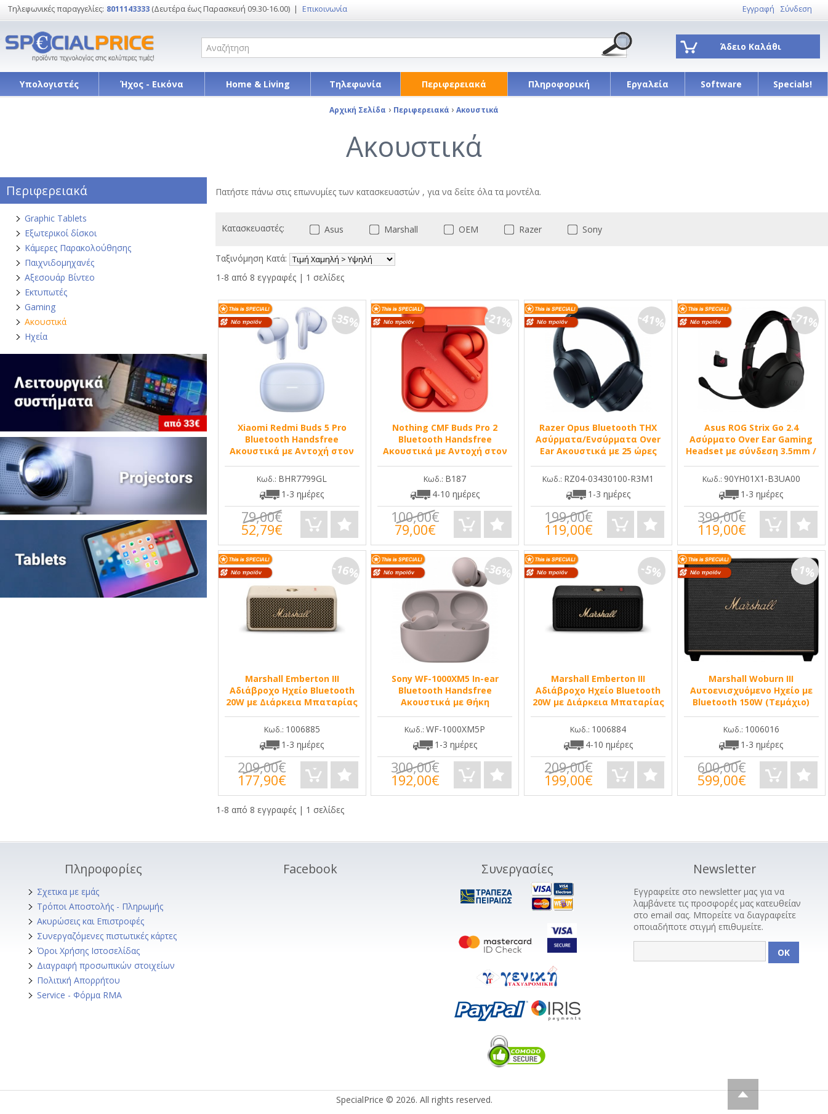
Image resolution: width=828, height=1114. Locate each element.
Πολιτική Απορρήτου (78, 980)
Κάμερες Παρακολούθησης (78, 248)
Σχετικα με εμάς (68, 891)
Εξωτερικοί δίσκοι (61, 233)
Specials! (792, 84)
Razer (520, 229)
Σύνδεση (796, 9)
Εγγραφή (758, 9)
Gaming (40, 307)
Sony (582, 229)
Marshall (391, 229)
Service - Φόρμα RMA (79, 995)
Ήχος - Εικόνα (151, 84)
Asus (324, 229)
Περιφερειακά (454, 84)
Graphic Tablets (56, 218)
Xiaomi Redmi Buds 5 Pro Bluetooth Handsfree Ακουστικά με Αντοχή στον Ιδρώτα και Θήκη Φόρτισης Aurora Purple (292, 451)
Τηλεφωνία (355, 84)
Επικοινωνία (324, 9)
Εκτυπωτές (46, 292)
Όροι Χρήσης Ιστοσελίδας (88, 950)
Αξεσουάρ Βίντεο (60, 277)
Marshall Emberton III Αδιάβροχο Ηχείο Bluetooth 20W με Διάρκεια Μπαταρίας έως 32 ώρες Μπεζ (292, 696)
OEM (458, 229)
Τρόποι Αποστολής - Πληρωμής (100, 906)
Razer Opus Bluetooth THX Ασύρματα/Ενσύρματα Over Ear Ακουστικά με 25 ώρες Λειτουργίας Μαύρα (598, 445)
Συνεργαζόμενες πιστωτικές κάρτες (107, 936)
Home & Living (258, 84)
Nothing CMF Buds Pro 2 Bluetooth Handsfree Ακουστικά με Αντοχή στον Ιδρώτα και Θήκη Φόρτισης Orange (445, 451)
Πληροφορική (559, 84)
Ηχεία (36, 336)
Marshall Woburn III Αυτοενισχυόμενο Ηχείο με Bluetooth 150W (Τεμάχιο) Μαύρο (751, 696)
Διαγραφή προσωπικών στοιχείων (106, 965)
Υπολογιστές (49, 84)
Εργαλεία (648, 84)
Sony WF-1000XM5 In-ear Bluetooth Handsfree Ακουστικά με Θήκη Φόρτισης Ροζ (445, 696)
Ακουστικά (45, 321)
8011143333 (128, 9)
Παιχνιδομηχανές (59, 262)
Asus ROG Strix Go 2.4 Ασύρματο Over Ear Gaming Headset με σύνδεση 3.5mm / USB (751, 445)
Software (721, 84)
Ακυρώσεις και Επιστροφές (90, 921)
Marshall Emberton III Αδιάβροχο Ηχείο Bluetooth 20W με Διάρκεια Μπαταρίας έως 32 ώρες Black (598, 696)
